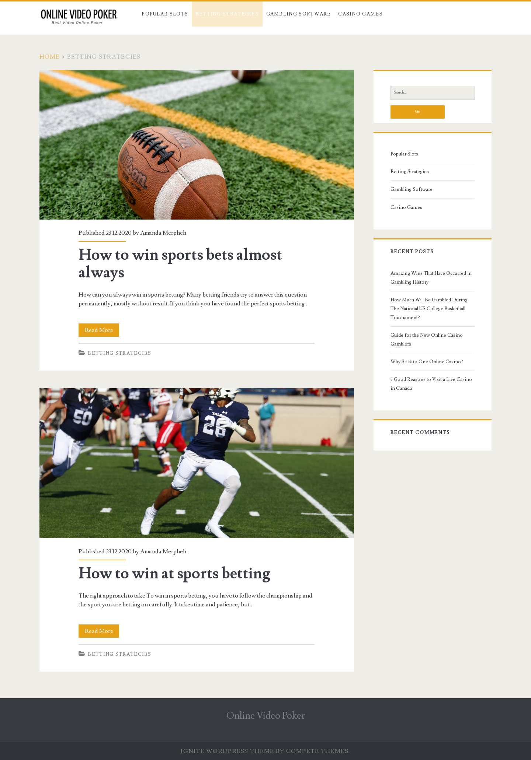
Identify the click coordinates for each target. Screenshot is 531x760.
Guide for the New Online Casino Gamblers (427, 339)
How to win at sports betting (196, 463)
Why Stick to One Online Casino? (427, 362)
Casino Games (360, 14)
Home (49, 56)
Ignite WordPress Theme (227, 751)
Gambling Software (298, 14)
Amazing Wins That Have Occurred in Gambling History (431, 277)
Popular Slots (165, 14)
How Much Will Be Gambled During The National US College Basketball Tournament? (429, 309)
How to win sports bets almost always (196, 145)
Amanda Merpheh (163, 233)
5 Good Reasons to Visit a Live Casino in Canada (431, 384)
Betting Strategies (227, 14)
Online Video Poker (265, 716)
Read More (101, 330)
